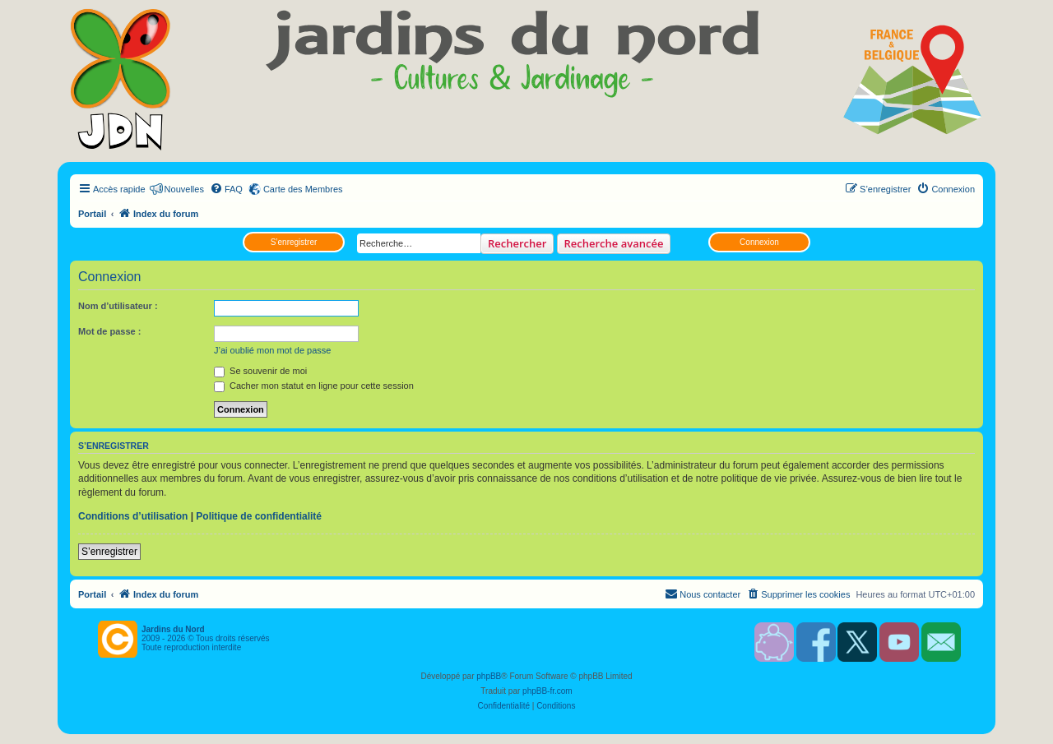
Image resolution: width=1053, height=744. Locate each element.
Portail (92, 214)
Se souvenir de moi (260, 371)
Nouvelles (184, 189)
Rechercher (517, 243)
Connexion (759, 242)
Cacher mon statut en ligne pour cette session (314, 385)
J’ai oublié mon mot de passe (272, 350)
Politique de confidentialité (259, 516)
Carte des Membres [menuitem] (303, 189)
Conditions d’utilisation (133, 516)
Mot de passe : (109, 331)
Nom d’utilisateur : (118, 306)
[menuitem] (226, 189)
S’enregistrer (294, 242)
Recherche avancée (614, 243)
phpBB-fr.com (547, 690)
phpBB (488, 676)
